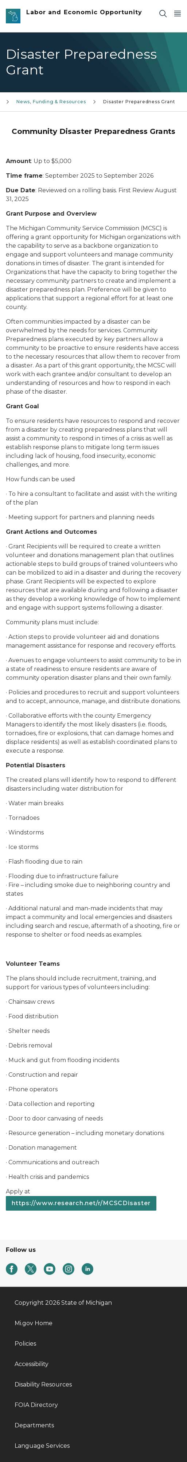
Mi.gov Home (33, 1323)
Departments (34, 1425)
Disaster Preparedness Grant (139, 101)
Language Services (42, 1445)
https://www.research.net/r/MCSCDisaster (81, 1203)
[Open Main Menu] (177, 13)
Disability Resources (43, 1384)
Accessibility (31, 1364)
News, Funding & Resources (51, 101)
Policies (25, 1343)
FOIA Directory (36, 1404)
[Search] (163, 13)
